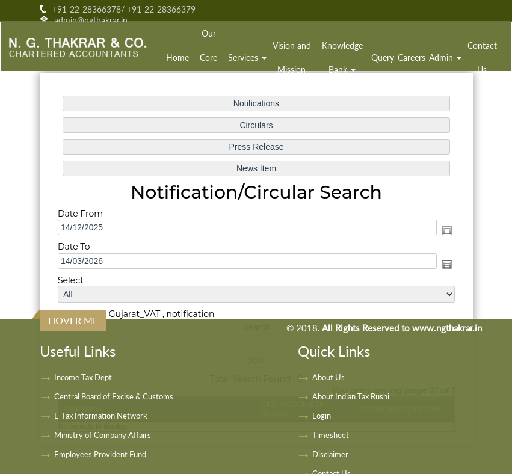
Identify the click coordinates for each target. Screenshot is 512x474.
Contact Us (482, 57)
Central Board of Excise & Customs (113, 396)
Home (177, 57)
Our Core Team (208, 57)
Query (382, 57)
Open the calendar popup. (446, 230)
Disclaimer (330, 454)
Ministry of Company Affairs (102, 435)
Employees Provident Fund (100, 454)
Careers (411, 57)
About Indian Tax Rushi (350, 396)
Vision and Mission (292, 57)
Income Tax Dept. (84, 377)
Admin (445, 57)
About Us (328, 377)
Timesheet (330, 435)
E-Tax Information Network (100, 415)
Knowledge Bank (342, 57)
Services (247, 57)
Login (321, 415)
